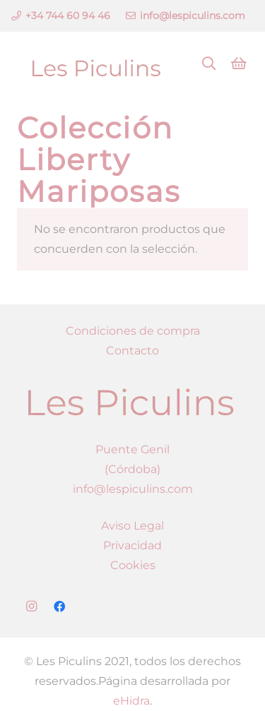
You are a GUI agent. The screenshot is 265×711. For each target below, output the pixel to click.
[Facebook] (59, 606)
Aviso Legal (132, 525)
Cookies (132, 565)
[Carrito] (239, 63)
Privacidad (132, 545)
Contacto (132, 350)
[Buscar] (209, 63)
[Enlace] (96, 63)
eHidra (131, 700)
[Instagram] (31, 606)
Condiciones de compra (133, 330)
